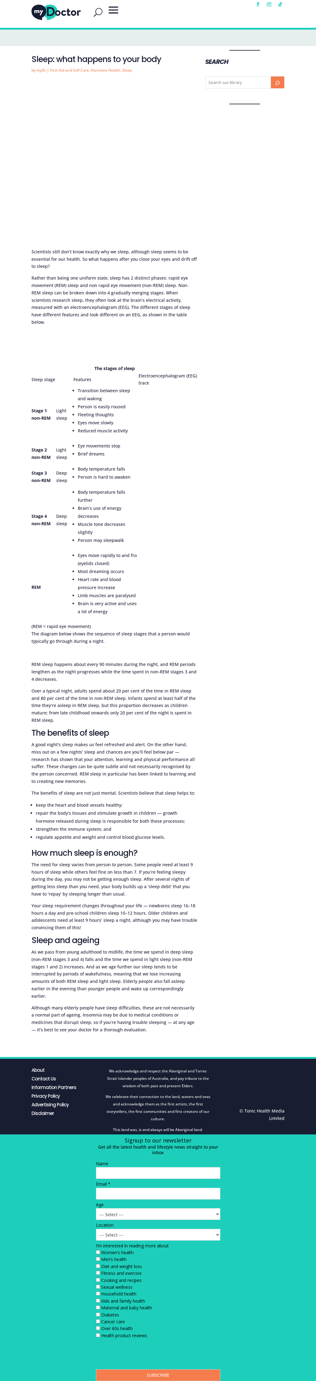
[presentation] (143, 1355)
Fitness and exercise (121, 1273)
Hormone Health (105, 70)
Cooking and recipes (121, 1280)
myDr (41, 70)
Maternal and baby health (126, 1308)
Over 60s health (117, 1328)
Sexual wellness (116, 1287)
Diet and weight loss (121, 1266)
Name (102, 1164)
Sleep (127, 70)
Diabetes (110, 1315)
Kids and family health (123, 1301)
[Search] (277, 82)
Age (100, 1205)
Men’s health (114, 1259)
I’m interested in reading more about (132, 1246)
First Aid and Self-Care (69, 70)
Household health (118, 1294)
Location (105, 1225)
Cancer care (113, 1322)
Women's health (117, 1252)
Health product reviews (124, 1335)
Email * (103, 1184)
